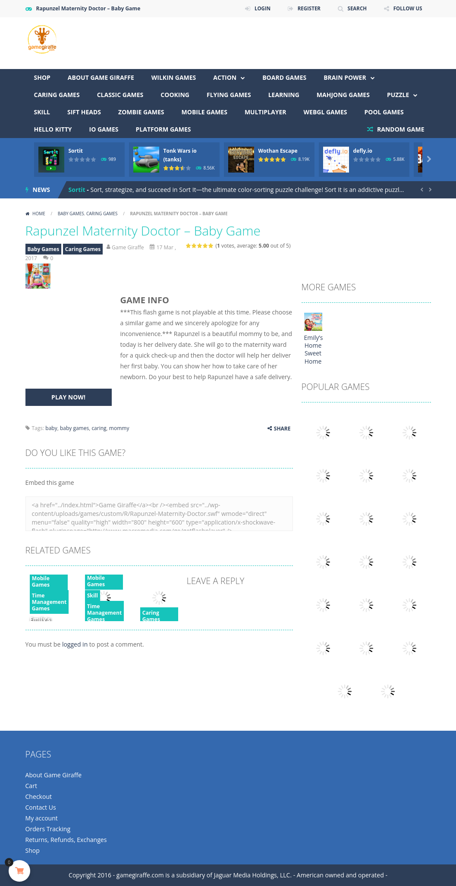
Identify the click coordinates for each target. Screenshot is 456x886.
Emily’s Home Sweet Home (313, 349)
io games (104, 129)
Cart (31, 786)
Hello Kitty (53, 129)
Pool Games (384, 112)
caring (98, 428)
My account (41, 818)
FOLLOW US (407, 8)
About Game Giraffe (101, 77)
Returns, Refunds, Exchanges (66, 840)
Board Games (284, 77)
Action (224, 77)
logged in (75, 644)
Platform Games (163, 129)
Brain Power (345, 77)
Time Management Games (49, 602)
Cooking (174, 95)
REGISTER (306, 8)
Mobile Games (204, 112)
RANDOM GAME (399, 129)
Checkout (38, 796)
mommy (119, 428)
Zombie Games (141, 112)
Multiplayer (265, 112)
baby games (74, 428)
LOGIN (258, 8)
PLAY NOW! (68, 397)
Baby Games (71, 214)
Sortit (76, 150)
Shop (42, 77)
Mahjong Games (343, 95)
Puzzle (398, 95)
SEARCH (355, 8)
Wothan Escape (278, 150)
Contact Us (40, 807)
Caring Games (57, 95)
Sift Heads (84, 112)
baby (51, 428)
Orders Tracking (47, 829)
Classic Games (120, 95)
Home (39, 214)
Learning (283, 95)
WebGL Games (325, 112)
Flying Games (229, 95)
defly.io (362, 150)
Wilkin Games (173, 77)
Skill (42, 112)
